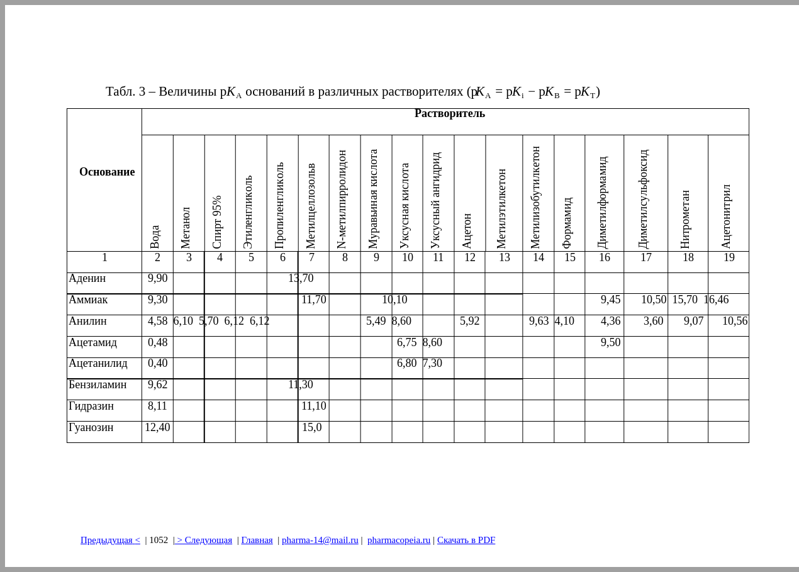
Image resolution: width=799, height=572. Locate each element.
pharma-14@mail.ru (320, 540)
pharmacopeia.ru (398, 540)
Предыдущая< (110, 540)
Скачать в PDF (466, 540)
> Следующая (203, 540)
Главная (256, 540)
